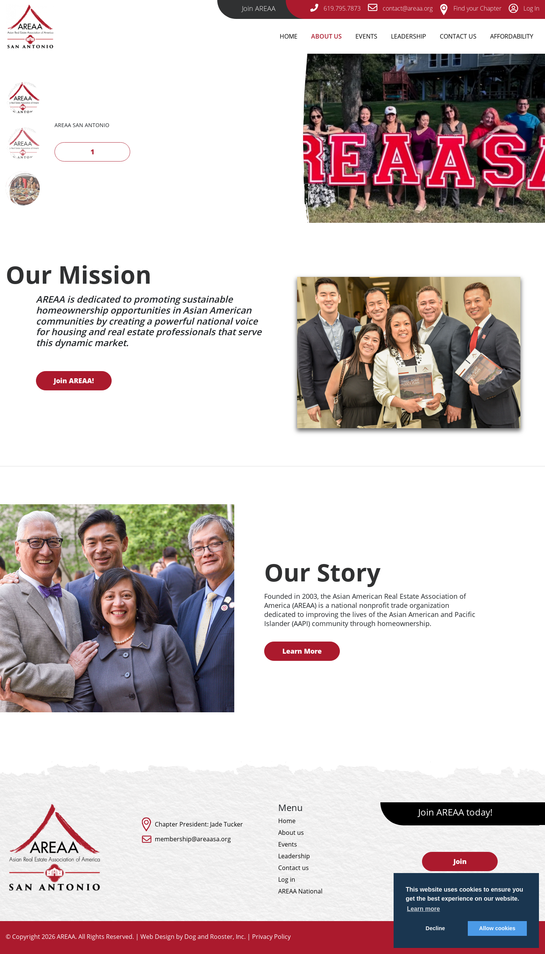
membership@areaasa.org (193, 839)
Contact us (293, 868)
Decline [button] (435, 928)
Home (288, 36)
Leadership (408, 36)
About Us (326, 36)
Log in (286, 879)
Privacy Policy (271, 936)
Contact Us (458, 36)
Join (460, 861)
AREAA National (300, 891)
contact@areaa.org (400, 8)
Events (366, 36)
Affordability (511, 36)
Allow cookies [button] (497, 928)
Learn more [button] (423, 909)
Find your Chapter (470, 8)
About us (291, 832)
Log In (524, 8)
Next (68, 148)
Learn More (318, 651)
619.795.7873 (335, 8)
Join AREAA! (57, 380)
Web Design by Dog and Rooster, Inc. (193, 936)
